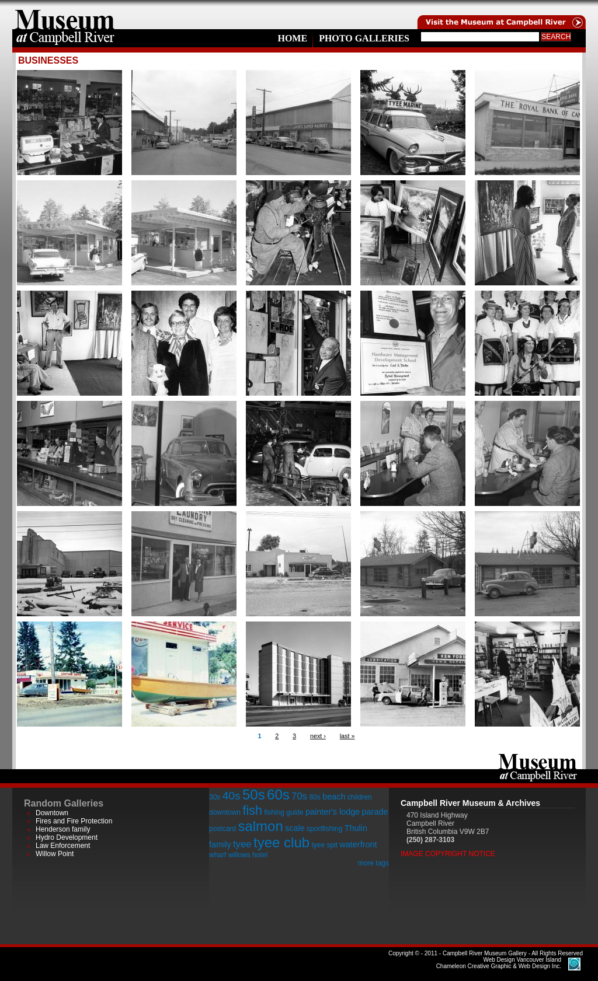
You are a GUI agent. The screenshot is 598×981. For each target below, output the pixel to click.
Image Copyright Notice (448, 854)
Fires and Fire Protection (74, 821)
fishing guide (283, 812)
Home (292, 38)
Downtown (52, 813)
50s (253, 794)
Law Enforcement (63, 846)
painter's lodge (332, 811)
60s (278, 794)
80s (314, 797)
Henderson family (63, 829)
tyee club (281, 842)
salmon (260, 826)
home (64, 14)
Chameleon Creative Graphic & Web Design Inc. (498, 962)
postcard (222, 829)
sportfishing (324, 829)
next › (318, 735)
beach (333, 796)
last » (347, 735)
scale (295, 828)
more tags (373, 863)
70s (299, 796)
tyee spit (324, 845)
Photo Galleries (364, 38)
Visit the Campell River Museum (500, 14)
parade (375, 811)
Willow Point (55, 854)
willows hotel (247, 855)
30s (214, 797)
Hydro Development (67, 837)
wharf (217, 855)
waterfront (358, 844)
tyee (242, 844)
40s (231, 796)
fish (252, 810)
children (359, 797)
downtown (225, 812)
